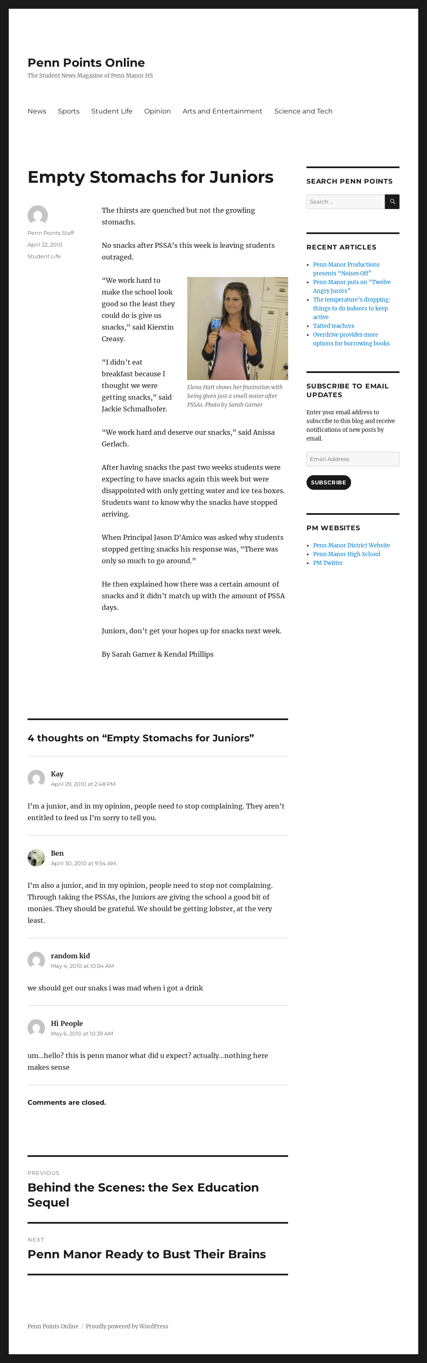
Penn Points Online (86, 62)
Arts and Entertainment (223, 111)
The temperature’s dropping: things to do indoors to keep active (351, 308)
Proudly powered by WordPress (127, 1326)
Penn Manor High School (346, 554)
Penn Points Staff (51, 232)
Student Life (112, 111)
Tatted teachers (333, 326)
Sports (69, 111)
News (37, 111)
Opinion (157, 111)
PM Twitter (328, 563)
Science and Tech (303, 111)
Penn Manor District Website (351, 545)
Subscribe (328, 482)
